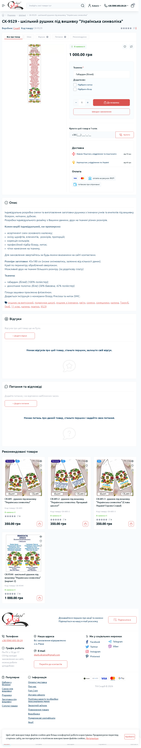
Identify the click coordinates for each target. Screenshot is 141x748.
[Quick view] (41, 461)
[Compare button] (131, 46)
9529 (44, 306)
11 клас (15, 306)
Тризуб (124, 302)
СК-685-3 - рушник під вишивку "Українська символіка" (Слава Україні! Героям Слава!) (113, 502)
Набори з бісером (6, 683)
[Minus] (76, 102)
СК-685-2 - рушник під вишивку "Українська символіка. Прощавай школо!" (68, 502)
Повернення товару (38, 709)
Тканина (78, 67)
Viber (113, 646)
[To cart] (39, 524)
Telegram (115, 641)
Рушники (11, 15)
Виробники (34, 714)
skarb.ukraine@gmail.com (47, 655)
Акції (30, 722)
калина (115, 302)
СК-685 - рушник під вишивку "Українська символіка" (20, 501)
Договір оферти (36, 695)
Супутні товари (10, 705)
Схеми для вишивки (7, 689)
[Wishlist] (41, 465)
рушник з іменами (67, 302)
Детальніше (92, 738)
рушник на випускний (20, 302)
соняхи (91, 302)
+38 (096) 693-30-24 (12, 640)
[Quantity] (82, 102)
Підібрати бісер (84, 89)
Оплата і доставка (37, 682)
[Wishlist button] (124, 46)
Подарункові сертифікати (41, 718)
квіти (82, 302)
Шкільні (22, 15)
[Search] (82, 5)
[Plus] (87, 102)
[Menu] (3, 6)
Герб (7, 306)
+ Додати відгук (20, 336)
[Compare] (41, 470)
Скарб (16, 28)
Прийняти (129, 737)
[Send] (124, 135)
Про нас (32, 686)
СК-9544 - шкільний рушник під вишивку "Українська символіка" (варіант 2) (23, 577)
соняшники (102, 302)
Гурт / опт (33, 690)
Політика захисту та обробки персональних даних (43, 700)
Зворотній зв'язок (37, 705)
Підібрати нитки (84, 84)
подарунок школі (45, 302)
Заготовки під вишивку (9, 700)
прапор (35, 306)
